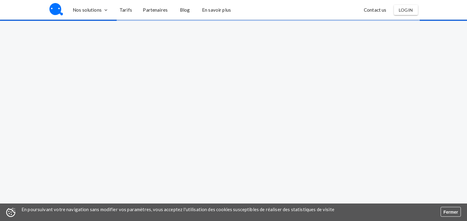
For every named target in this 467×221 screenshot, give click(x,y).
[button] (125, 10)
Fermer (450, 212)
